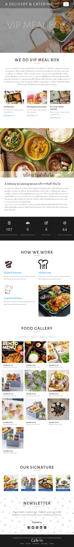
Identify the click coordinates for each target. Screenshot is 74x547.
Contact (51, 543)
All (18, 337)
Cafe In (37, 540)
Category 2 (33, 337)
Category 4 (52, 337)
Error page (44, 543)
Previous (4, 27)
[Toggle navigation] (66, 4)
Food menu (36, 543)
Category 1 (24, 337)
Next (69, 27)
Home (22, 543)
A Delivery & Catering (29, 4)
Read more (9, 115)
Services (28, 543)
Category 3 (43, 337)
